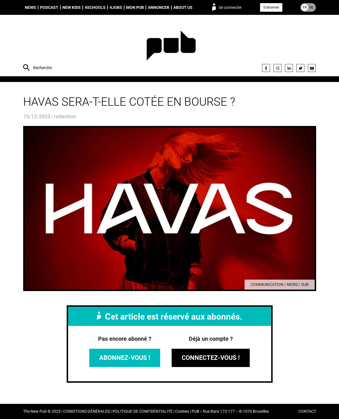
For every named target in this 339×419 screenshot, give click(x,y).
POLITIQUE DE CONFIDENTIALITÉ (142, 411)
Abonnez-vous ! (124, 357)
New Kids (71, 7)
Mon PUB (135, 7)
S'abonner (271, 7)
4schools (95, 7)
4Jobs (116, 7)
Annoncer (158, 7)
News (30, 7)
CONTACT (307, 411)
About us (183, 7)
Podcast (49, 7)
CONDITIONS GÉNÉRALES (86, 411)
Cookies (182, 411)
